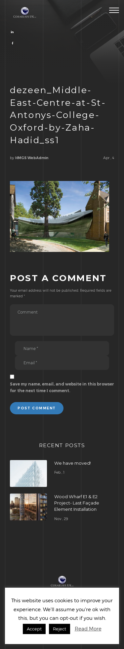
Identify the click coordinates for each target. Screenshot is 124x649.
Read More (88, 628)
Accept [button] (34, 628)
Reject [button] (59, 628)
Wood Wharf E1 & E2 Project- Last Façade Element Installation (76, 503)
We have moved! (72, 463)
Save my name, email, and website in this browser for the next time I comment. (62, 387)
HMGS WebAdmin (31, 158)
